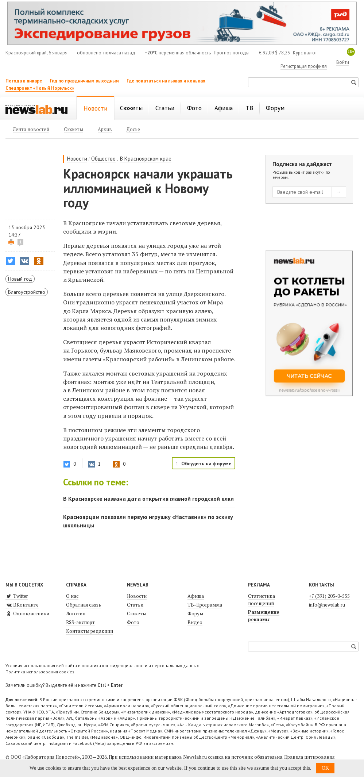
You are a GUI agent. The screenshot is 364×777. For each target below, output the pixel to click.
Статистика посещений (261, 600)
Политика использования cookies (39, 671)
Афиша (195, 596)
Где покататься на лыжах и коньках (166, 81)
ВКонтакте (22, 604)
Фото (133, 622)
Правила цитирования (309, 757)
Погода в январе (23, 81)
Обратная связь (83, 604)
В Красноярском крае (145, 158)
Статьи (135, 604)
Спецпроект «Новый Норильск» (39, 88)
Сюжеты (136, 613)
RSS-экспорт (80, 622)
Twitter (16, 596)
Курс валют (305, 53)
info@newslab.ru (327, 604)
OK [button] (325, 768)
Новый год (20, 279)
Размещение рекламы (263, 616)
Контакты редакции (89, 631)
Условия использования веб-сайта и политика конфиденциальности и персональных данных (102, 665)
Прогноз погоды (231, 53)
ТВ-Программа (204, 604)
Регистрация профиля (303, 66)
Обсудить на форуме (206, 463)
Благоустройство (26, 292)
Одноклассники (27, 613)
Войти (342, 62)
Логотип (75, 613)
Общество (103, 158)
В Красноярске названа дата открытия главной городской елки (148, 498)
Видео (194, 622)
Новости (77, 158)
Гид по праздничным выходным (84, 81)
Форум (195, 613)
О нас (72, 596)
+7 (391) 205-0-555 (329, 596)
